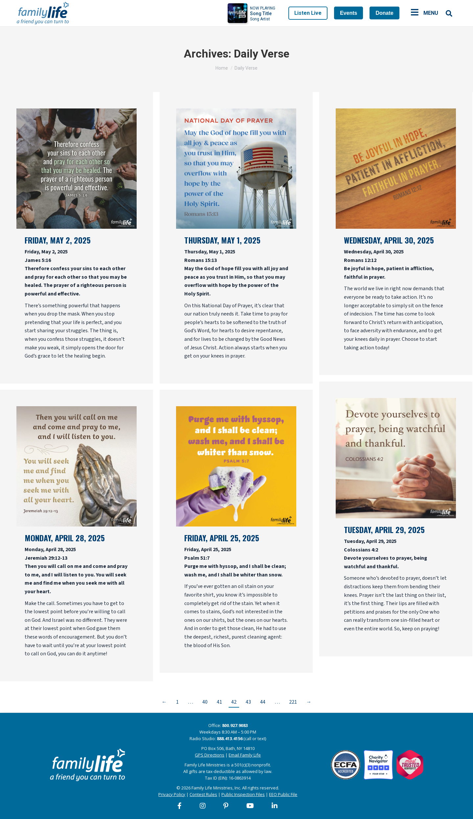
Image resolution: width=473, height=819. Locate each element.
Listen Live (308, 13)
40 (205, 702)
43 (248, 702)
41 (219, 702)
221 (293, 702)
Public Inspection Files (243, 794)
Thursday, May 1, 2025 (222, 240)
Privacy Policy (171, 794)
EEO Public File (283, 794)
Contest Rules (203, 794)
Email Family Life (245, 755)
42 (233, 702)
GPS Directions (209, 755)
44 (262, 702)
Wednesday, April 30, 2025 (389, 240)
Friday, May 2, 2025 (58, 240)
